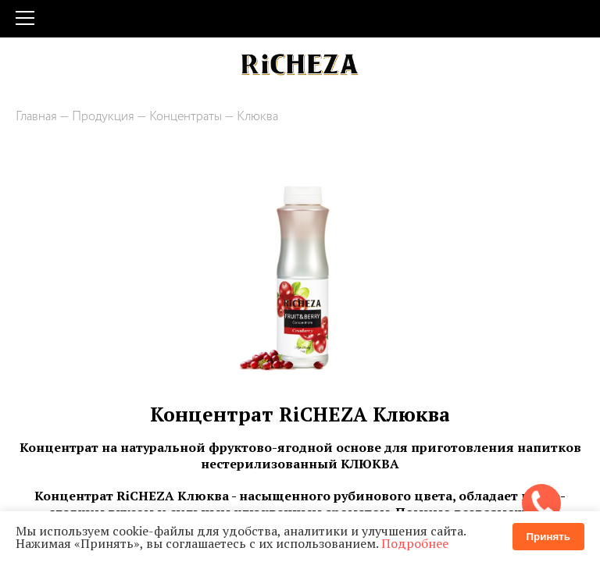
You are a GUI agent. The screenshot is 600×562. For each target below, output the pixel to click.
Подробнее (414, 543)
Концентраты (185, 117)
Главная (36, 117)
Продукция (103, 117)
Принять (548, 536)
